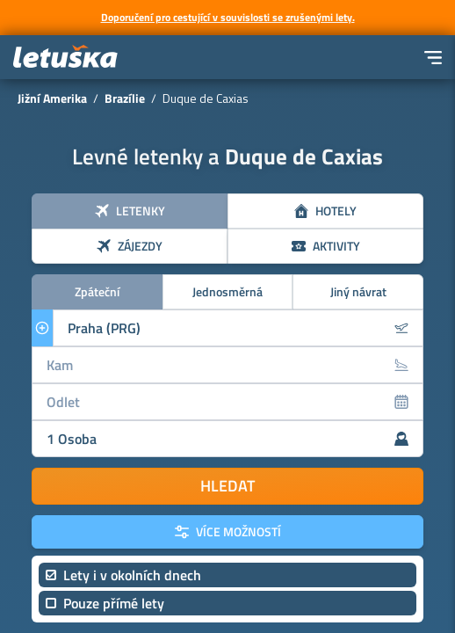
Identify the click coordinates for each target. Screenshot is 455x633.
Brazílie (125, 98)
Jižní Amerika (52, 98)
